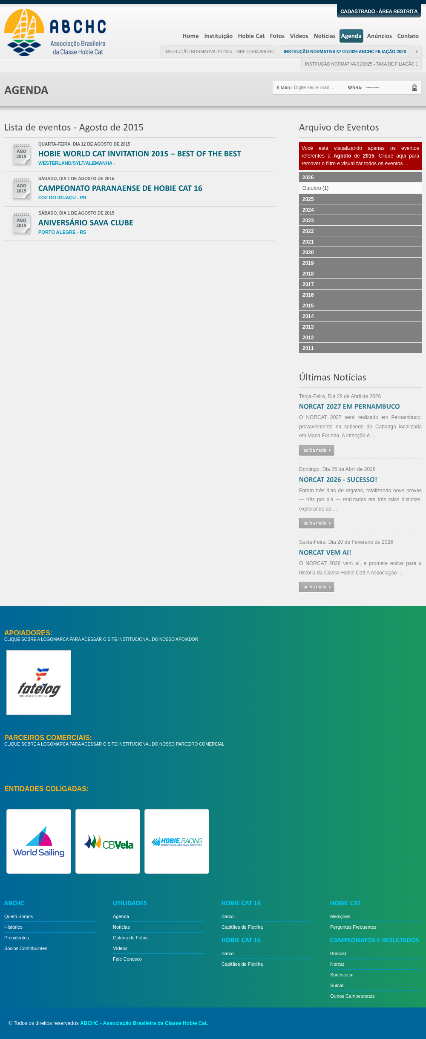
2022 (308, 231)
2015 (308, 306)
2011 (308, 348)
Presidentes (16, 937)
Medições (340, 916)
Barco (228, 916)
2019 (308, 263)
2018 (308, 274)
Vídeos (120, 948)
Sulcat (336, 985)
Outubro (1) (315, 188)
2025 (308, 199)
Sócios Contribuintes (25, 948)
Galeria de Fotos (130, 937)
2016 (308, 295)
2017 (308, 284)
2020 (308, 252)
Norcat (337, 964)
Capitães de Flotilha (242, 927)
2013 (308, 327)
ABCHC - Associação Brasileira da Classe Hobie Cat (143, 1023)
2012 (308, 338)
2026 (308, 178)
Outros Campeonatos (352, 996)
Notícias (121, 927)
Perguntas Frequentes (353, 927)
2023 (308, 221)
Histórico (13, 927)
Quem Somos (18, 916)
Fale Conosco (127, 959)
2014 (308, 316)
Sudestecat (342, 974)
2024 (308, 210)
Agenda (121, 916)
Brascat (338, 953)
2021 (308, 242)
